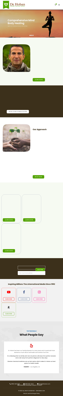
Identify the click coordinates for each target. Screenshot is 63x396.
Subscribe (8, 299)
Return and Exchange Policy (31, 393)
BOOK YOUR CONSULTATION (18, 112)
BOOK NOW (38, 177)
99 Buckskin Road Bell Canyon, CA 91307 (30, 385)
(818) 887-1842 (28, 384)
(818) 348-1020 (15, 384)
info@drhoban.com (43, 384)
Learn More (39, 80)
